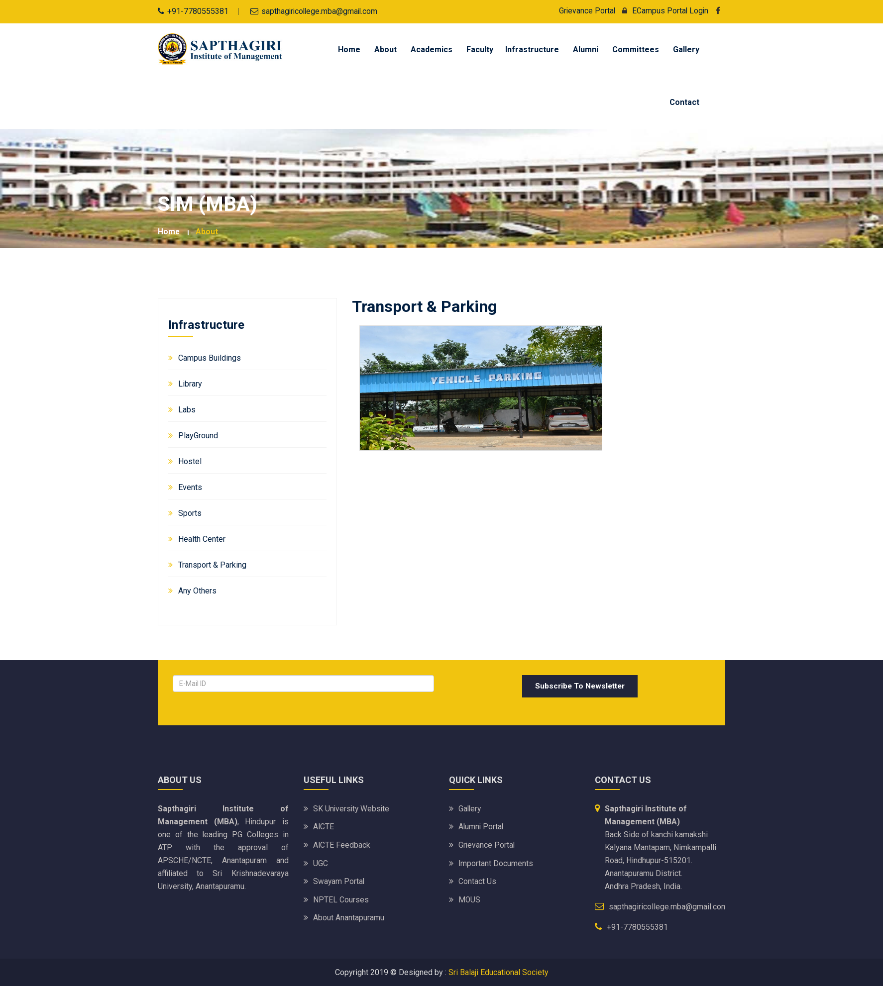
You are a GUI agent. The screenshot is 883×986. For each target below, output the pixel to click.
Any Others (197, 589)
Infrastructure (532, 49)
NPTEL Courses (341, 897)
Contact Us (477, 880)
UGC (320, 862)
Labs (187, 408)
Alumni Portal (481, 826)
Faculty (479, 49)
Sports (190, 512)
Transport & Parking (212, 564)
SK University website (352, 808)
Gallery (686, 49)
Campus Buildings (209, 357)
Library (190, 383)
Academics (431, 49)
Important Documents (496, 862)
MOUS (469, 897)
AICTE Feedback (342, 844)
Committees (635, 49)
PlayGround (198, 434)
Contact (684, 101)
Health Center (201, 538)
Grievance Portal (585, 10)
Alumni (585, 49)
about (207, 231)
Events (190, 486)
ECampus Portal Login (662, 10)
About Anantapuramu (348, 915)
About (385, 49)
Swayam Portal (339, 880)
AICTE (323, 826)
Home (349, 49)
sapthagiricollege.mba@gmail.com (320, 11)
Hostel (190, 460)
